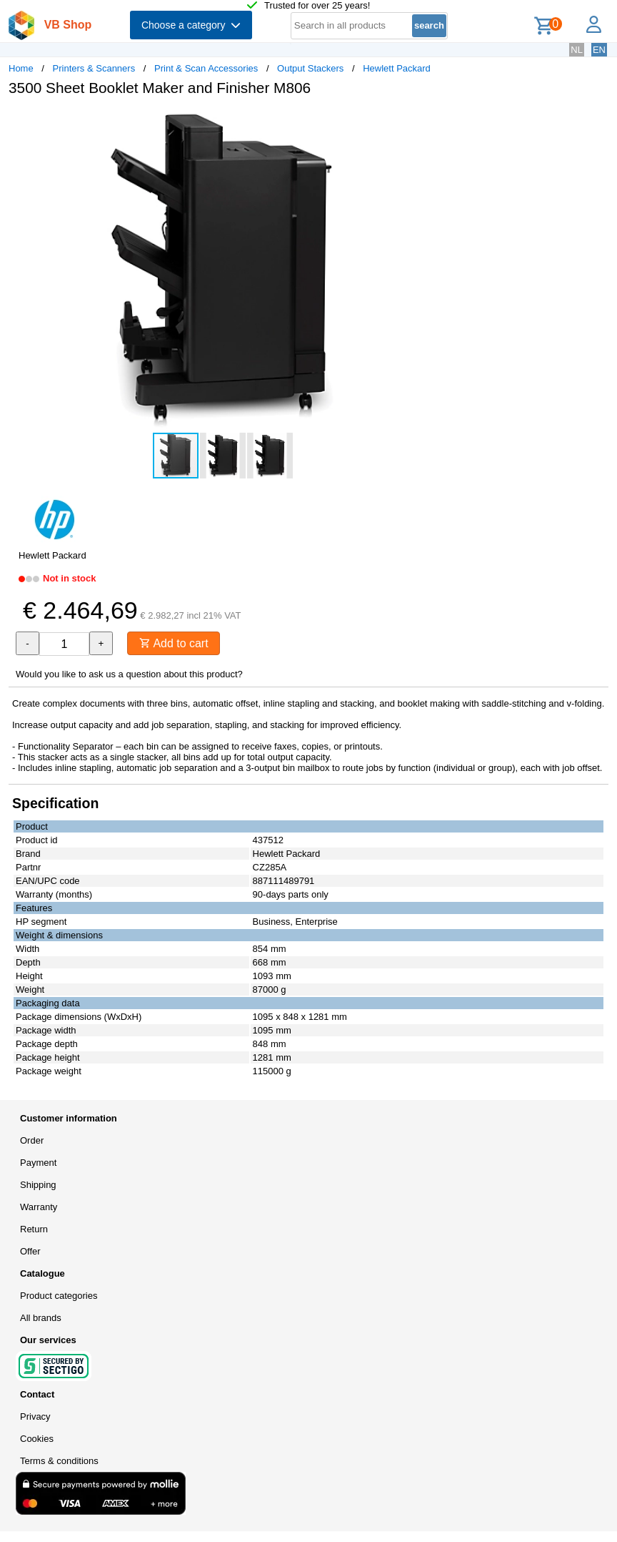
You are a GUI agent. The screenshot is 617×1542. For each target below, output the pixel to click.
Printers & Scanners (94, 68)
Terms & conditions (59, 1460)
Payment (38, 1162)
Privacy (35, 1416)
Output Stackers (310, 68)
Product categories (58, 1295)
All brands (40, 1317)
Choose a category (191, 25)
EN (599, 49)
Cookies (37, 1438)
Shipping (38, 1184)
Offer (30, 1251)
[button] (424, 122)
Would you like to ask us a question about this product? (129, 674)
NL (577, 49)
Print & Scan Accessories (206, 68)
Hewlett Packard (397, 68)
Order (32, 1140)
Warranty (38, 1207)
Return (34, 1229)
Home (21, 68)
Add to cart (174, 643)
